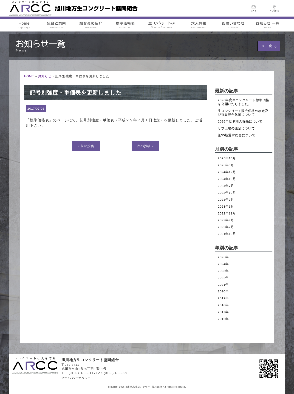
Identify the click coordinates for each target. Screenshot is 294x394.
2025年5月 (226, 165)
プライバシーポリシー (75, 378)
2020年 (223, 291)
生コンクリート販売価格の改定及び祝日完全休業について (243, 112)
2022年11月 (227, 213)
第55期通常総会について (236, 135)
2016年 (223, 319)
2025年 (223, 257)
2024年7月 (226, 186)
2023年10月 (227, 192)
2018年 (223, 305)
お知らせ (44, 76)
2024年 (223, 264)
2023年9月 (226, 199)
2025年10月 (227, 158)
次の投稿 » (145, 146)
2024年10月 (227, 179)
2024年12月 (227, 172)
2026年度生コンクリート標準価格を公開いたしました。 (243, 102)
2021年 (223, 284)
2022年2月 (226, 227)
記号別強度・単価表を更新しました (76, 92)
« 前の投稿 (86, 146)
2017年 (223, 312)
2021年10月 (227, 234)
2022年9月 (226, 220)
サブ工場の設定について (236, 128)
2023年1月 (226, 206)
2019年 (223, 298)
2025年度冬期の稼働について (240, 121)
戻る (273, 46)
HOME (29, 76)
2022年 (223, 278)
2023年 (223, 271)
